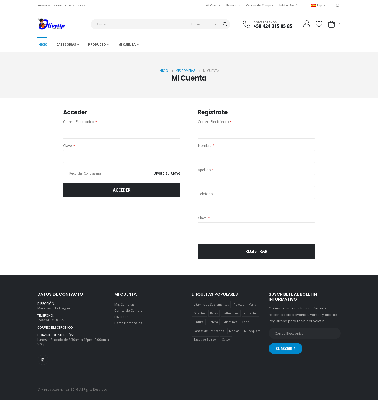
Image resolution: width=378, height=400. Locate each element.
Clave (69, 146)
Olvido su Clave (166, 173)
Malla (252, 305)
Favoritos (233, 5)
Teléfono (205, 194)
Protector (250, 314)
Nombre (206, 146)
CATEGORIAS (66, 45)
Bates (214, 314)
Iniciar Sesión (289, 5)
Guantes (199, 314)
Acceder (122, 190)
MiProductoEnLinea (55, 390)
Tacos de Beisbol (205, 340)
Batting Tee (231, 314)
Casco (226, 340)
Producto (97, 45)
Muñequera (252, 331)
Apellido (206, 170)
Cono (245, 322)
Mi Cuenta (212, 5)
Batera (213, 322)
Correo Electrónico (80, 121)
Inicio (42, 45)
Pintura (199, 322)
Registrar (256, 252)
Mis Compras (185, 71)
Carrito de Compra (259, 5)
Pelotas (239, 305)
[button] (334, 24)
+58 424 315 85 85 (272, 26)
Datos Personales (128, 323)
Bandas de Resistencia (209, 331)
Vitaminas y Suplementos (211, 305)
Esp (316, 5)
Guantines (230, 322)
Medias (234, 331)
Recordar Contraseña (85, 174)
